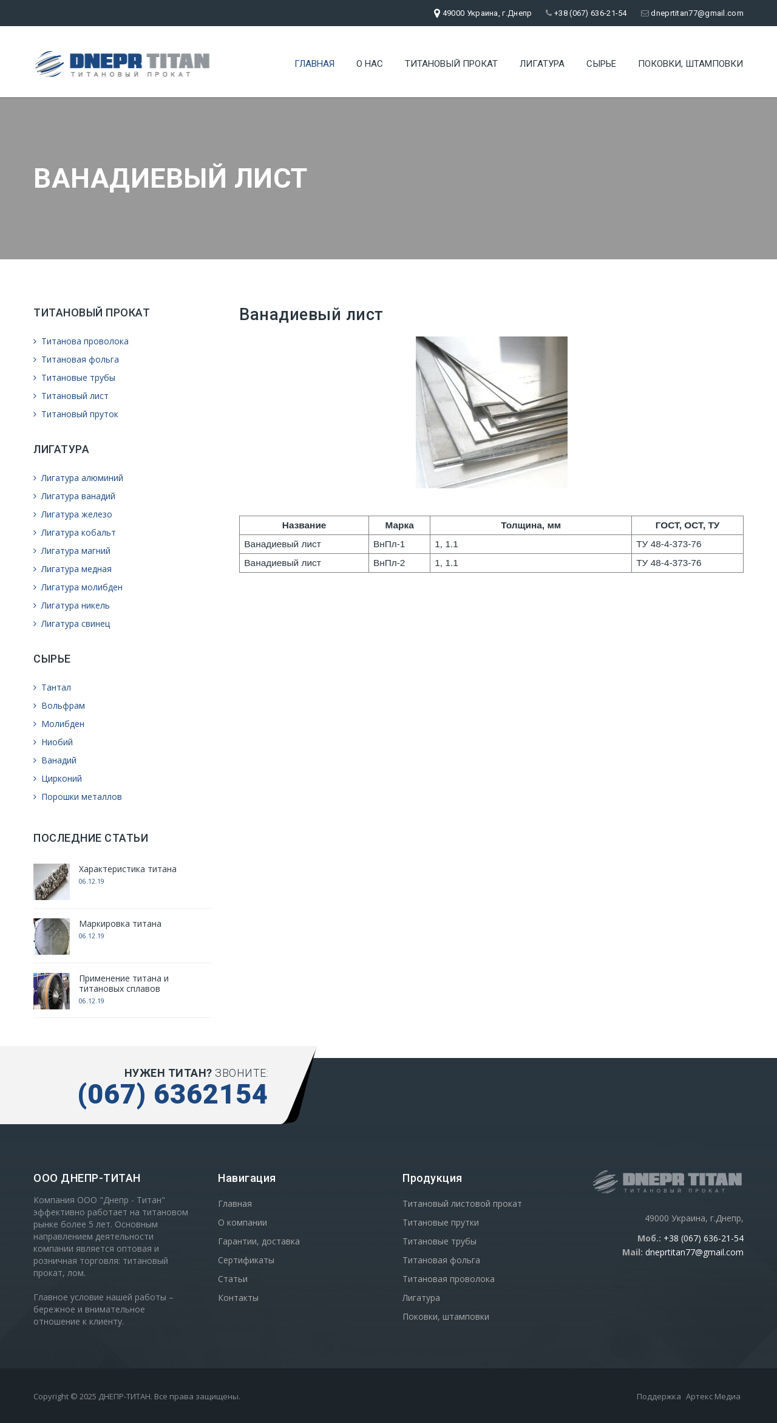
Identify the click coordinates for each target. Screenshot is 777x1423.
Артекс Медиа (713, 1396)
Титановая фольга (76, 359)
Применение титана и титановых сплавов (124, 983)
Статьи (233, 1279)
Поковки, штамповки (690, 63)
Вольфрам (59, 705)
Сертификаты (246, 1260)
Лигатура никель (71, 605)
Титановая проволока (448, 1279)
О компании (242, 1222)
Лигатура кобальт (74, 532)
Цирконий (57, 778)
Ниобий (53, 742)
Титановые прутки (440, 1222)
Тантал (52, 687)
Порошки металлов (77, 796)
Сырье (601, 63)
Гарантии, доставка (259, 1241)
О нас (369, 63)
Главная (314, 63)
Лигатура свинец (71, 623)
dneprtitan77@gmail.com (692, 13)
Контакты (238, 1297)
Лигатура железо (72, 514)
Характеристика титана (128, 869)
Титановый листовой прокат (462, 1203)
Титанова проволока (81, 341)
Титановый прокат (451, 63)
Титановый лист (71, 395)
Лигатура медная (72, 569)
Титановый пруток (75, 414)
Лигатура (542, 63)
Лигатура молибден (78, 587)
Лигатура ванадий (74, 496)
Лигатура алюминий (78, 477)
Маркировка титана (120, 923)
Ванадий (54, 760)
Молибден (58, 723)
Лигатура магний (71, 550)
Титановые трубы (74, 377)
